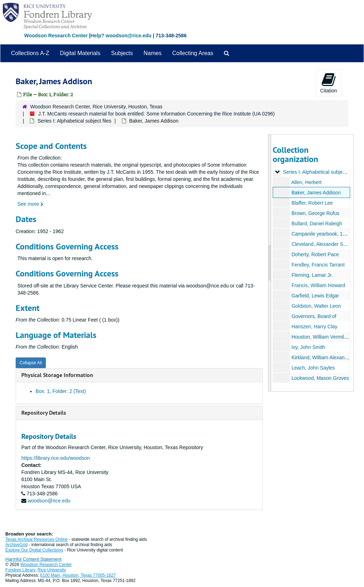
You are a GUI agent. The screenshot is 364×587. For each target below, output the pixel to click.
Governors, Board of (313, 316)
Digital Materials (80, 53)
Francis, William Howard (318, 285)
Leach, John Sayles (312, 368)
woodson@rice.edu (49, 500)
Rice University (52, 569)
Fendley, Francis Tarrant (317, 265)
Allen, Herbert (306, 182)
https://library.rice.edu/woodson (55, 458)
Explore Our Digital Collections (34, 550)
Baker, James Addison (316, 192)
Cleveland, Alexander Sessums (325, 244)
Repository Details (43, 412)
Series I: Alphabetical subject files (74, 121)
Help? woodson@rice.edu (120, 35)
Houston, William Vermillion (321, 337)
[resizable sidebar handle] (269, 263)
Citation (328, 82)
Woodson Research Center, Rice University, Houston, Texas (96, 106)
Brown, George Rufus (315, 213)
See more (30, 204)
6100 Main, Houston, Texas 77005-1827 (78, 575)
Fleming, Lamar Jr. (311, 275)
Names (153, 53)
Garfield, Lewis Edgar (315, 295)
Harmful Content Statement (33, 559)
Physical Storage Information (57, 375)
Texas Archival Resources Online (36, 539)
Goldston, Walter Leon (316, 306)
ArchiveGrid (16, 544)
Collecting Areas (192, 53)
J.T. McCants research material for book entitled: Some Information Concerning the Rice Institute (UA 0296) (156, 114)
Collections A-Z (30, 53)
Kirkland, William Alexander (321, 357)
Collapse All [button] (31, 362)
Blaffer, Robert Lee (311, 203)
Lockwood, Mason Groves (320, 378)
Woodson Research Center (56, 35)
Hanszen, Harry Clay (314, 326)
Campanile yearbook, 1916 (320, 234)
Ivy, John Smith (308, 347)
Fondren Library (20, 569)
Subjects (122, 53)
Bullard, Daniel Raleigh (316, 223)
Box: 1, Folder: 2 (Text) (61, 391)
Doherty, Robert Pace (315, 254)
